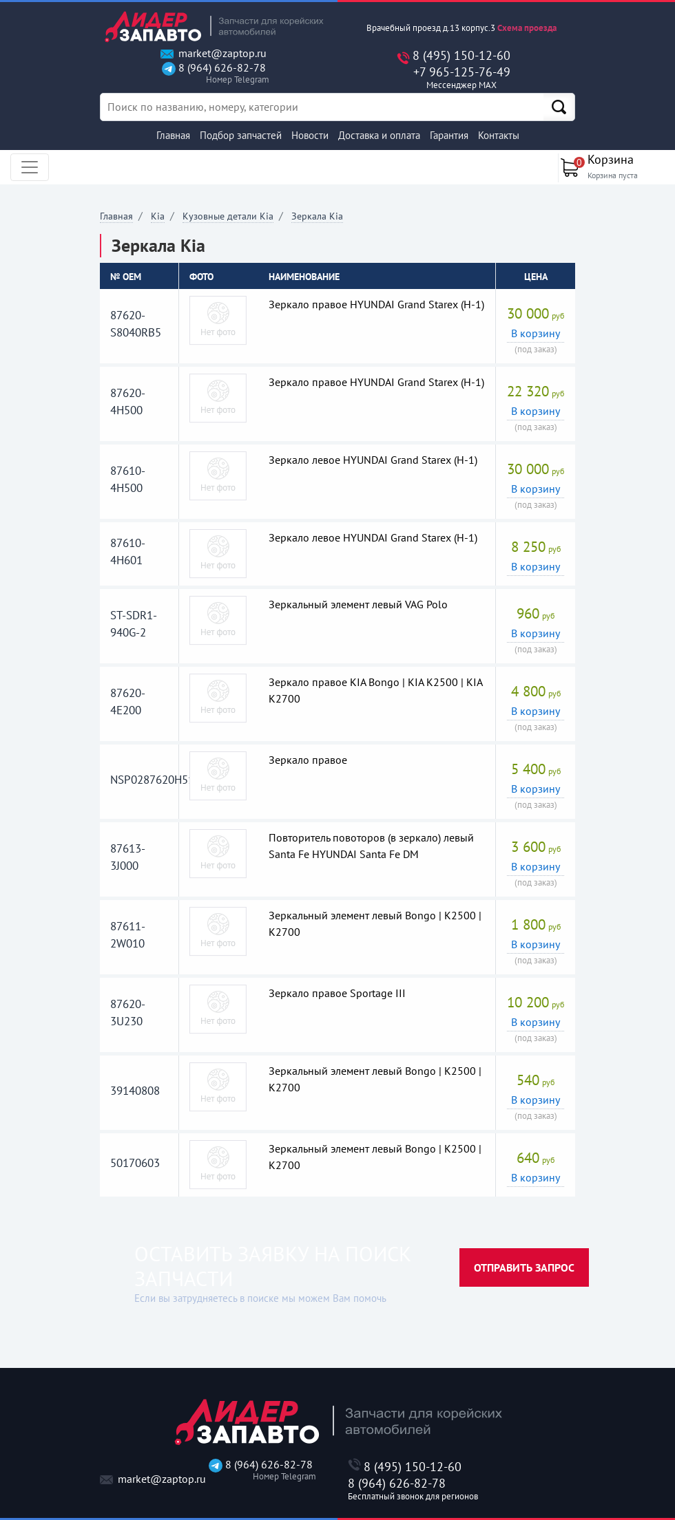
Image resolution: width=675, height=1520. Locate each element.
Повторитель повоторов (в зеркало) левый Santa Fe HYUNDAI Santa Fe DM (371, 846)
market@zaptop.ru (213, 53)
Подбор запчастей (241, 135)
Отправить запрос (524, 1267)
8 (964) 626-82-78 (214, 73)
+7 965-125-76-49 (461, 78)
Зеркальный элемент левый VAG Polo (358, 604)
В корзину (535, 333)
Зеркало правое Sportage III (337, 993)
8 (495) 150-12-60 (461, 55)
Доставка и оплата (379, 135)
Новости (310, 135)
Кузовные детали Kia (228, 216)
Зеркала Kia (317, 216)
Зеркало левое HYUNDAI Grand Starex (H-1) (373, 460)
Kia (158, 216)
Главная (173, 135)
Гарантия (449, 135)
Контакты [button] (498, 135)
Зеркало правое (308, 760)
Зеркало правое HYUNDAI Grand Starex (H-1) (376, 304)
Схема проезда (527, 28)
